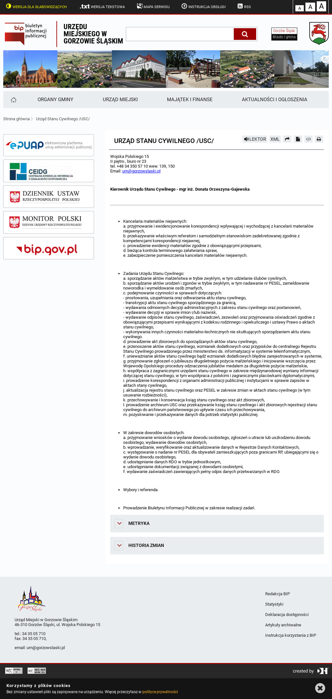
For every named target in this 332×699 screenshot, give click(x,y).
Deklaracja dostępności (287, 614)
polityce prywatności (160, 692)
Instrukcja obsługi (203, 6)
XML (275, 139)
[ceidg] (48, 171)
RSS (243, 6)
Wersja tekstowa (102, 6)
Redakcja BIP (277, 593)
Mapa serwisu (153, 6)
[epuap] (48, 145)
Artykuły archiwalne (283, 624)
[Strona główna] (13, 99)
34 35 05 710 (33, 633)
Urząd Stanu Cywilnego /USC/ (63, 118)
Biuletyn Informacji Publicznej (29, 34)
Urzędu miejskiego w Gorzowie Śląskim (93, 34)
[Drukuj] (319, 139)
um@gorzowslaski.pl (141, 171)
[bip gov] (48, 248)
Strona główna (16, 118)
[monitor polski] (48, 222)
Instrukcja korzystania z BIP (290, 635)
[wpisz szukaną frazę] (180, 34)
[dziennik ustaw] (48, 196)
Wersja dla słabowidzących (36, 6)
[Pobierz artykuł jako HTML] (308, 139)
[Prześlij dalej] (287, 139)
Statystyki (274, 604)
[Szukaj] (245, 34)
